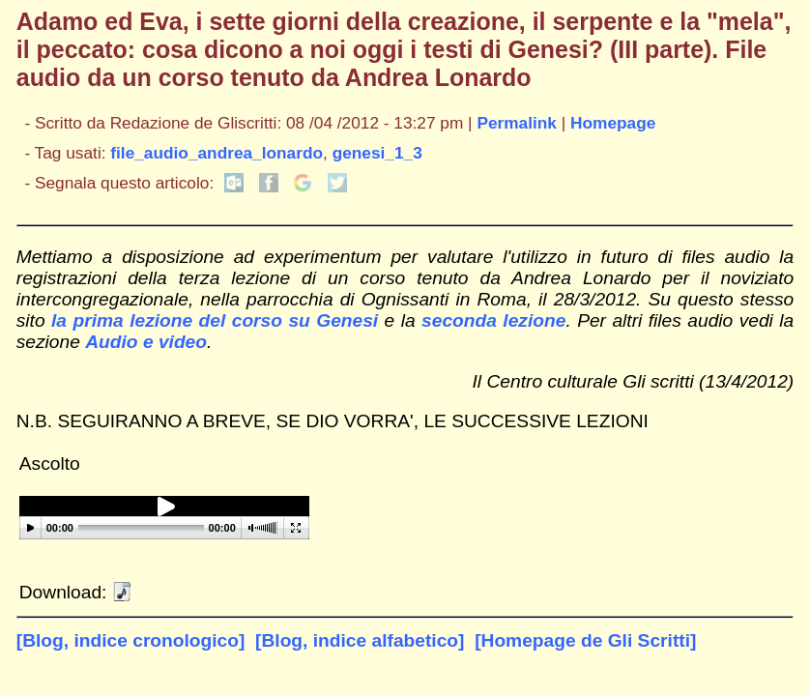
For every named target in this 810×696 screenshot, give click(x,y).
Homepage (612, 122)
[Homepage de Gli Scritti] (585, 640)
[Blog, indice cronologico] (131, 640)
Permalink (517, 122)
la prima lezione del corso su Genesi (214, 320)
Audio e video (146, 342)
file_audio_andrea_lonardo (216, 152)
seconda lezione (493, 320)
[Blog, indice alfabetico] (359, 640)
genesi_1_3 (377, 152)
